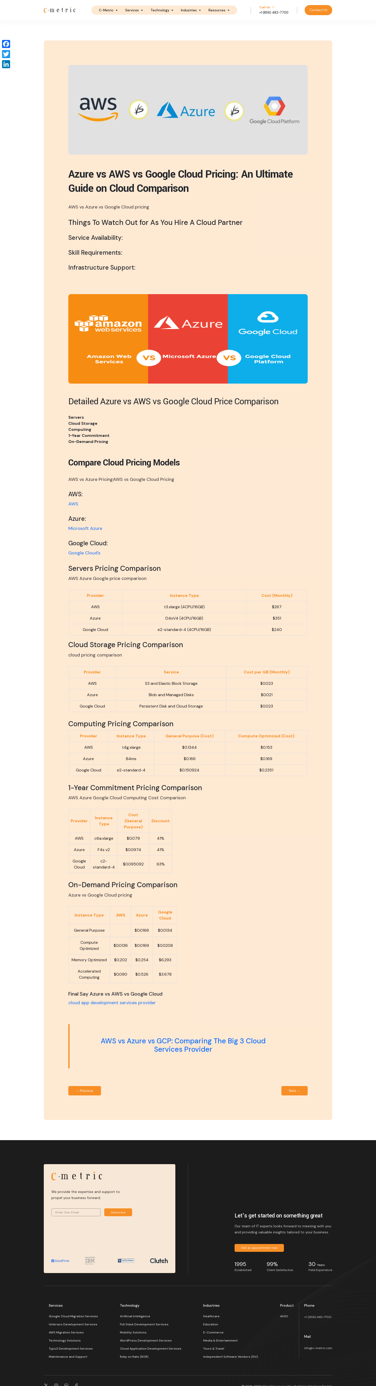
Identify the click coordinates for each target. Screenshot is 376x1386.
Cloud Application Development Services (150, 1348)
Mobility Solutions (133, 1332)
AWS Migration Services (66, 1332)
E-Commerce (213, 1332)
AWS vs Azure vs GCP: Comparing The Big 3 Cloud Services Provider (183, 1045)
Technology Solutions (65, 1340)
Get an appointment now (259, 1248)
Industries (189, 10)
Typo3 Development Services (71, 1348)
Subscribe (118, 1212)
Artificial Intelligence (135, 1316)
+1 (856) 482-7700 (317, 1317)
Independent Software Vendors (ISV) (230, 1356)
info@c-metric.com (318, 1348)
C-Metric (106, 10)
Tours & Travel (213, 1348)
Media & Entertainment (220, 1340)
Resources (216, 10)
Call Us (266, 7)
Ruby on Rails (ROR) (134, 1356)
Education (210, 1324)
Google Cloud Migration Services (73, 1316)
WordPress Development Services (146, 1340)
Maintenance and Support (68, 1356)
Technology (160, 10)
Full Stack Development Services (144, 1324)
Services (132, 10)
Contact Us (318, 10)
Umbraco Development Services (73, 1324)
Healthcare (211, 1316)
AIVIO (284, 1316)
